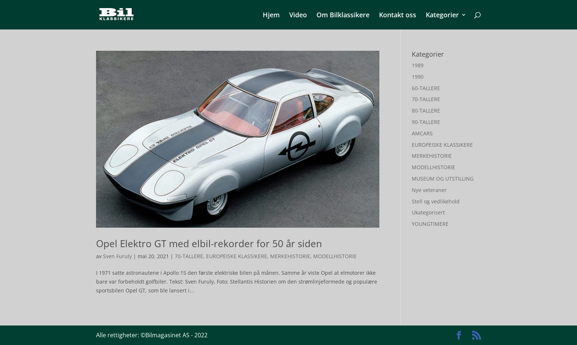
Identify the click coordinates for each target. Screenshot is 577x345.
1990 (418, 76)
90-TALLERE (426, 121)
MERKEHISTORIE (290, 256)
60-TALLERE (426, 88)
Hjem (271, 15)
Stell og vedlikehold (436, 201)
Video (298, 15)
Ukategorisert (428, 212)
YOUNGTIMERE (430, 223)
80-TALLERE (426, 110)
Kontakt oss (397, 15)
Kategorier (442, 15)
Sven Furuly (117, 256)
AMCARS (422, 133)
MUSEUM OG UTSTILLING (443, 178)
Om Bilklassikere (342, 15)
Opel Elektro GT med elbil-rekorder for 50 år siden (209, 243)
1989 (418, 65)
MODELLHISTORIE (335, 256)
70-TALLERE (189, 256)
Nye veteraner (429, 189)
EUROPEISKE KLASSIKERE (236, 256)
